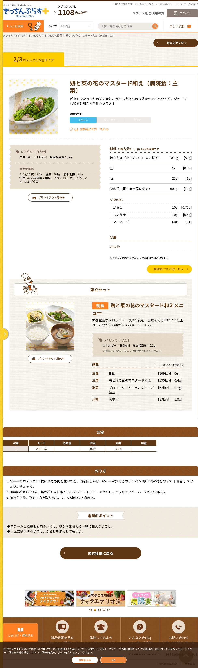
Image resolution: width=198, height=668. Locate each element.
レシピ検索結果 (53, 35)
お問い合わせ (164, 4)
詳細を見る (85, 660)
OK (113, 660)
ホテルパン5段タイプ (33, 59)
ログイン (185, 13)
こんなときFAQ (145, 4)
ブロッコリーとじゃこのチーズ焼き (131, 390)
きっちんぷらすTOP (14, 35)
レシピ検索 (16, 26)
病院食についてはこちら (168, 269)
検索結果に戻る (177, 43)
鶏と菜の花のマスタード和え (130, 380)
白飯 (112, 373)
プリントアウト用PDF (51, 197)
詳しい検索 (180, 26)
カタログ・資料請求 (187, 4)
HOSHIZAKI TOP (124, 4)
